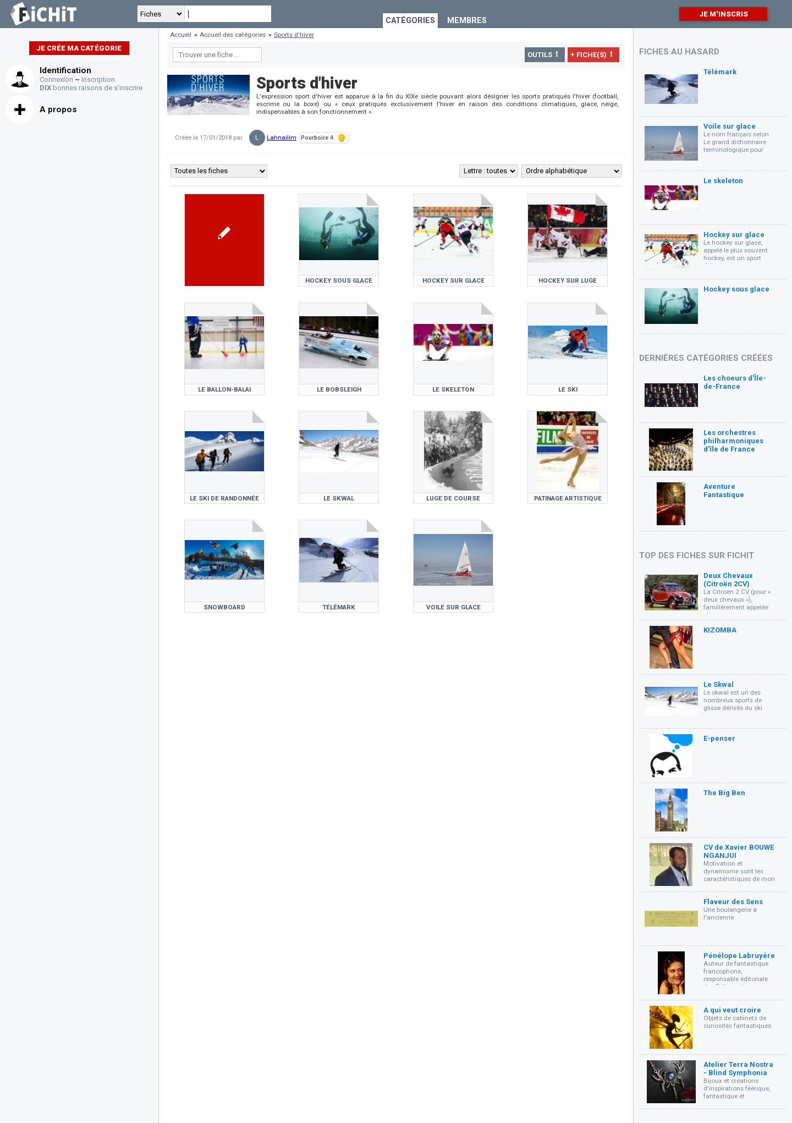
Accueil (180, 34)
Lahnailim (281, 137)
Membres (467, 20)
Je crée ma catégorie (79, 48)
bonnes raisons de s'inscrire (91, 88)
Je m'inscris (723, 14)
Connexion (56, 79)
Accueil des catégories (233, 34)
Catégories (410, 20)
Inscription (98, 79)
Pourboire (323, 138)
